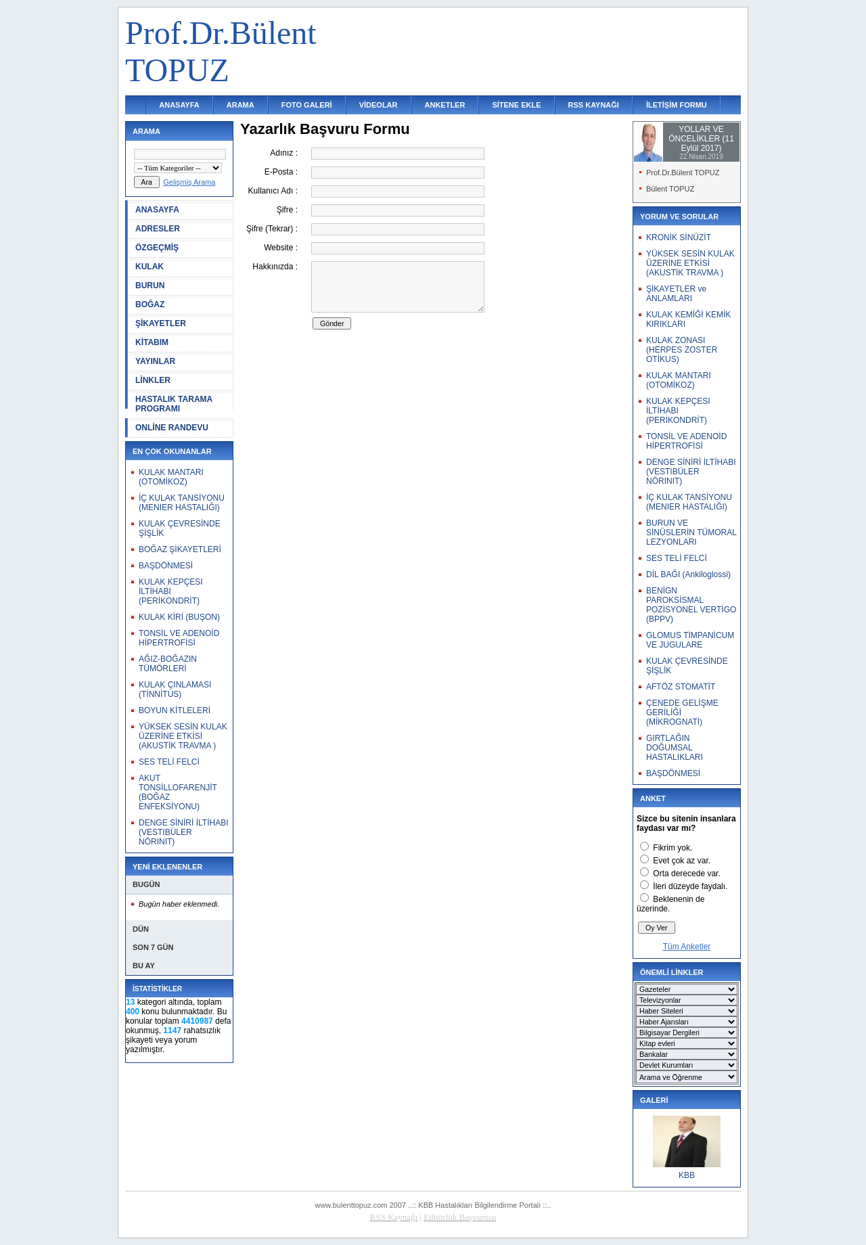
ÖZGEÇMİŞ (157, 247)
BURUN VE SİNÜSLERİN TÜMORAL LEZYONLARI (691, 532)
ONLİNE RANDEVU (171, 427)
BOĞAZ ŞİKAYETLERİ (180, 549)
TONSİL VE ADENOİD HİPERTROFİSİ (179, 638)
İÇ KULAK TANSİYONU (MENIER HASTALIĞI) (182, 502)
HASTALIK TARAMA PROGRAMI (173, 403)
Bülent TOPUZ (670, 189)
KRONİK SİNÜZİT (678, 237)
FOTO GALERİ (306, 105)
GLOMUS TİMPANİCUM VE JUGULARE (690, 640)
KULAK (149, 266)
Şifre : (287, 209)
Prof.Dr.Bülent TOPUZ (682, 172)
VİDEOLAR (378, 105)
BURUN (149, 285)
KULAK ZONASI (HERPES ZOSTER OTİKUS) (681, 350)
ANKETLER (445, 105)
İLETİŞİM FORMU (676, 105)
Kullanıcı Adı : (273, 191)
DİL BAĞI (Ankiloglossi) (688, 574)
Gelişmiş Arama (189, 182)
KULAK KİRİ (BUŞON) (179, 617)
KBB (687, 1175)
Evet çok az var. (681, 860)
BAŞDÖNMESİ (166, 565)
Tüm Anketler (687, 946)
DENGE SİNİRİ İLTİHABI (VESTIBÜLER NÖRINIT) (183, 832)
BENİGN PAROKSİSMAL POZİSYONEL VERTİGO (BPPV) (691, 605)
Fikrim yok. (672, 848)
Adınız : (284, 153)
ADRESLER (157, 228)
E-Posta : (281, 172)
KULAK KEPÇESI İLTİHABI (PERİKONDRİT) (171, 591)
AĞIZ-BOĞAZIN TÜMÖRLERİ (168, 663)
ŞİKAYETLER (160, 323)
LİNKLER (152, 380)
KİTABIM (151, 342)
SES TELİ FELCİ (169, 762)
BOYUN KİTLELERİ (174, 710)
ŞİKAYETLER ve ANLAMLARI (676, 293)
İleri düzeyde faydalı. (690, 886)
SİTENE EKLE (516, 105)
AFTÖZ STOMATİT (680, 687)
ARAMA (240, 105)
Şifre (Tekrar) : (272, 228)
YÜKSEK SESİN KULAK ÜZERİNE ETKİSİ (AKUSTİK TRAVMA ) (183, 736)
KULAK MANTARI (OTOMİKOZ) (171, 477)
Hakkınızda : (275, 266)
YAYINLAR (155, 361)
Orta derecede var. (686, 873)
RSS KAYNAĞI (593, 105)
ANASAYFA (179, 105)
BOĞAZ (149, 304)
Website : (281, 247)
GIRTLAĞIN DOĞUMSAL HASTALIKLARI (674, 747)
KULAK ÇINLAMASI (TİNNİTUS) (175, 689)
